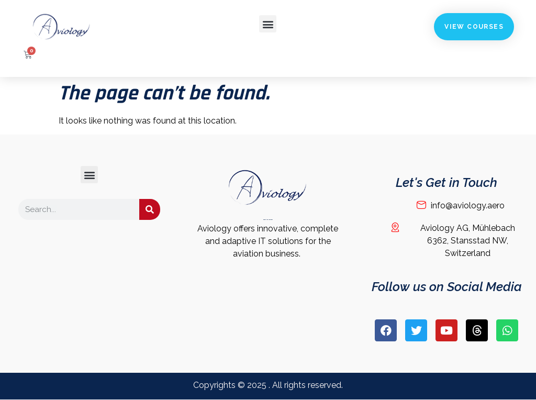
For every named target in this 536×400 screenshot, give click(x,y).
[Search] (149, 209)
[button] (267, 23)
